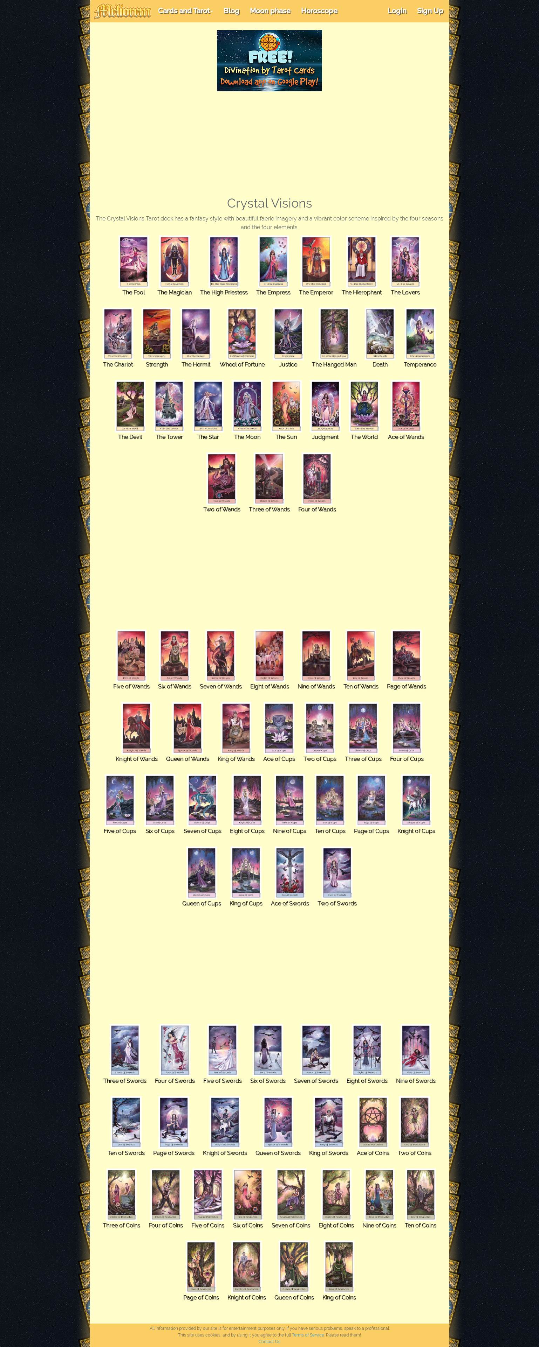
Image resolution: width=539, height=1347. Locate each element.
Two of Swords (337, 903)
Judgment (325, 437)
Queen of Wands (187, 759)
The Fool (133, 292)
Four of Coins (166, 1225)
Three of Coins (121, 1225)
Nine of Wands (316, 686)
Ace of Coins (373, 1153)
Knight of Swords (225, 1153)
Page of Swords (174, 1153)
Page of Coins (201, 1297)
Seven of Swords (316, 1081)
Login (397, 11)
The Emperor (316, 292)
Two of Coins (414, 1153)
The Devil (130, 437)
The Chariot (118, 364)
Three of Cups (363, 759)
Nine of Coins (379, 1225)
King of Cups (246, 903)
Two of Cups (319, 759)
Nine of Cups (289, 831)
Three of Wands (269, 509)
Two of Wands (221, 509)
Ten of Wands (360, 686)
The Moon (247, 437)
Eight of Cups (247, 831)
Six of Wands (174, 686)
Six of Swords (268, 1081)
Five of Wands (131, 686)
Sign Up (430, 11)
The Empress (273, 292)
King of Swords (328, 1153)
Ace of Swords (290, 903)
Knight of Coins (246, 1297)
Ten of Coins (420, 1225)
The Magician (174, 292)
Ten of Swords (126, 1153)
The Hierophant (362, 292)
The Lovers (405, 292)
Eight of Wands (269, 686)
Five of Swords (222, 1081)
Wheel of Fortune (242, 364)
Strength (157, 364)
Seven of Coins (291, 1225)
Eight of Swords (367, 1081)
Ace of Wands (406, 437)
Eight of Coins (336, 1225)
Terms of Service (308, 1335)
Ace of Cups (279, 759)
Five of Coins (207, 1225)
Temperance (420, 364)
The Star (208, 437)
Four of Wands (317, 509)
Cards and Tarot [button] (185, 11)
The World (364, 437)
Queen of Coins (294, 1297)
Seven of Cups (202, 831)
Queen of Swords (278, 1153)
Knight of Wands (137, 759)
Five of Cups (120, 831)
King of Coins (339, 1297)
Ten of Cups (330, 831)
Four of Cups (407, 759)
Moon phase (270, 11)
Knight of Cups (416, 831)
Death (380, 364)
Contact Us (269, 1341)
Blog (231, 11)
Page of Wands (406, 686)
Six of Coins (248, 1225)
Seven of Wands (221, 686)
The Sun (286, 437)
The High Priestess (224, 292)
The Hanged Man (334, 364)
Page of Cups (371, 831)
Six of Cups (160, 831)
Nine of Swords (416, 1081)
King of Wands (236, 759)
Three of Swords (124, 1081)
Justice (288, 364)
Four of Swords (175, 1081)
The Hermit (196, 364)
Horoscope (319, 11)
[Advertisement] (269, 144)
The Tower (169, 437)
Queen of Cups (201, 903)
